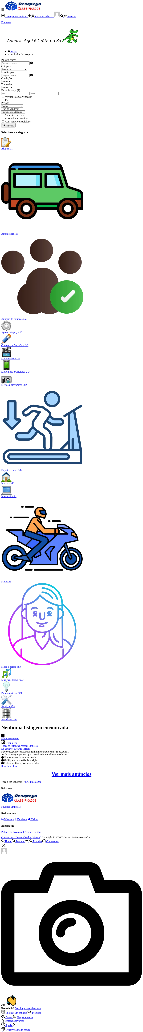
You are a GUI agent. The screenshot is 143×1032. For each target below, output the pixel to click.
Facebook (21, 819)
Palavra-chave (8, 60)
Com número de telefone (18, 121)
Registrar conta (23, 1017)
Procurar (34, 1012)
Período (5, 103)
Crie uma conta (33, 781)
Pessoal (24, 745)
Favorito (5, 806)
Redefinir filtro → (10, 766)
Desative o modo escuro (15, 1029)
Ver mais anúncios (71, 774)
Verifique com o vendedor (18, 96)
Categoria (6, 66)
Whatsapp (7, 819)
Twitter (33, 819)
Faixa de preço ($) (10, 90)
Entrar (7, 1017)
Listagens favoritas (12, 1020)
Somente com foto (14, 115)
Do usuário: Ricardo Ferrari (15, 748)
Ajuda (8, 1025)
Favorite (70, 16)
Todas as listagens (10, 745)
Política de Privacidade (13, 832)
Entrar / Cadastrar (43, 16)
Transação (6, 84)
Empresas (6, 22)
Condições (6, 78)
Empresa (33, 745)
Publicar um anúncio (14, 1012)
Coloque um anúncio (14, 16)
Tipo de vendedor (10, 109)
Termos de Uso (33, 832)
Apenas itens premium (16, 118)
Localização (7, 72)
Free (7, 100)
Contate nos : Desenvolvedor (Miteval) (21, 837)
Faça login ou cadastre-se (28, 1008)
